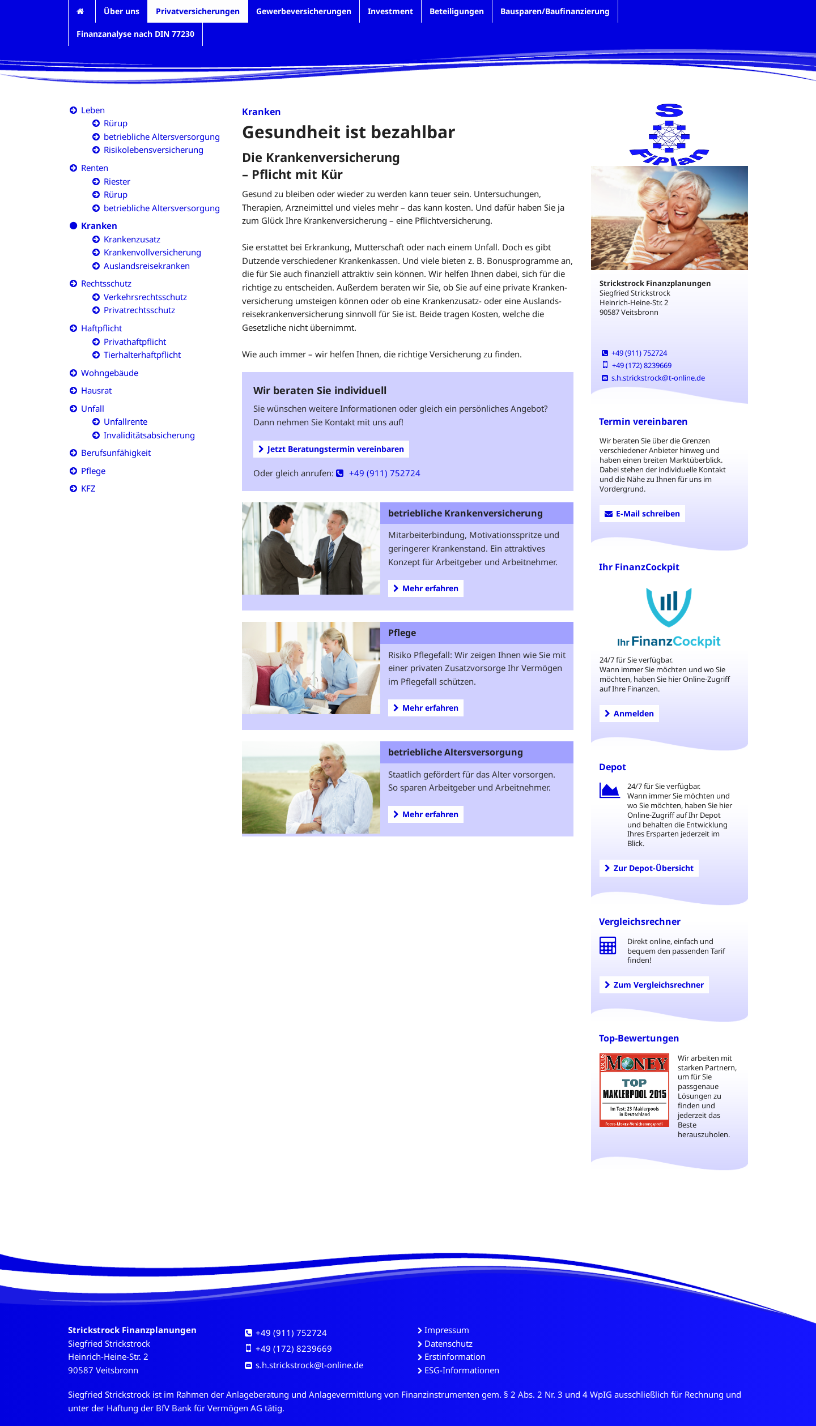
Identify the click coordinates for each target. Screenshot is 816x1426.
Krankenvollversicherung (152, 252)
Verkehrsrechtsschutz (145, 296)
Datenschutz (448, 1343)
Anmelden (629, 713)
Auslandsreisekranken (147, 265)
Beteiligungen (457, 11)
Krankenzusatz (132, 239)
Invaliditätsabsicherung (149, 435)
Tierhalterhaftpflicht (142, 354)
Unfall (92, 408)
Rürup (116, 123)
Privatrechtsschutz (139, 309)
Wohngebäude (109, 372)
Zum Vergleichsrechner (654, 984)
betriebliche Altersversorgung (162, 136)
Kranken (99, 225)
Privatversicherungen (198, 11)
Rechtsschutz (106, 283)
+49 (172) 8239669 (637, 365)
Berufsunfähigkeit (116, 452)
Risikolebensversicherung (153, 149)
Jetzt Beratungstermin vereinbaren (331, 448)
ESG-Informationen (461, 1370)
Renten (94, 167)
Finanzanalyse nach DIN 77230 (135, 33)
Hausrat (96, 390)
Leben (93, 110)
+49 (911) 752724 (378, 473)
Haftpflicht (101, 328)
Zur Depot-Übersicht (649, 868)
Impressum (446, 1329)
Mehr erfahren (425, 588)
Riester (117, 181)
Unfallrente (125, 421)
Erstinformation (455, 1356)
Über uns (121, 11)
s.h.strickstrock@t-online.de (653, 378)
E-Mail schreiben (642, 513)
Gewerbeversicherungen (303, 11)
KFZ (88, 488)
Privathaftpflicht (135, 341)
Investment (390, 11)
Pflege (93, 470)
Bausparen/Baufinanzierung (555, 11)
